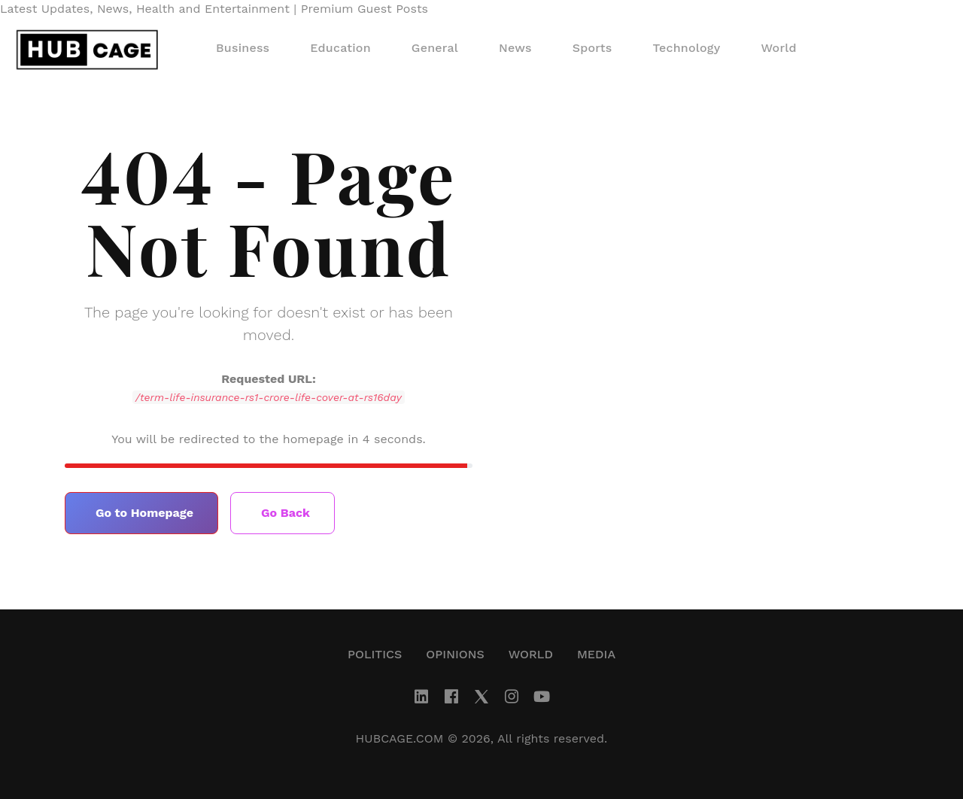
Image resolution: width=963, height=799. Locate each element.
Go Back (285, 513)
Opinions (455, 654)
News (515, 48)
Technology (687, 48)
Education (340, 48)
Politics (375, 654)
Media (596, 654)
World (778, 48)
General (435, 48)
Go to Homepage (144, 513)
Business (242, 48)
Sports (592, 48)
